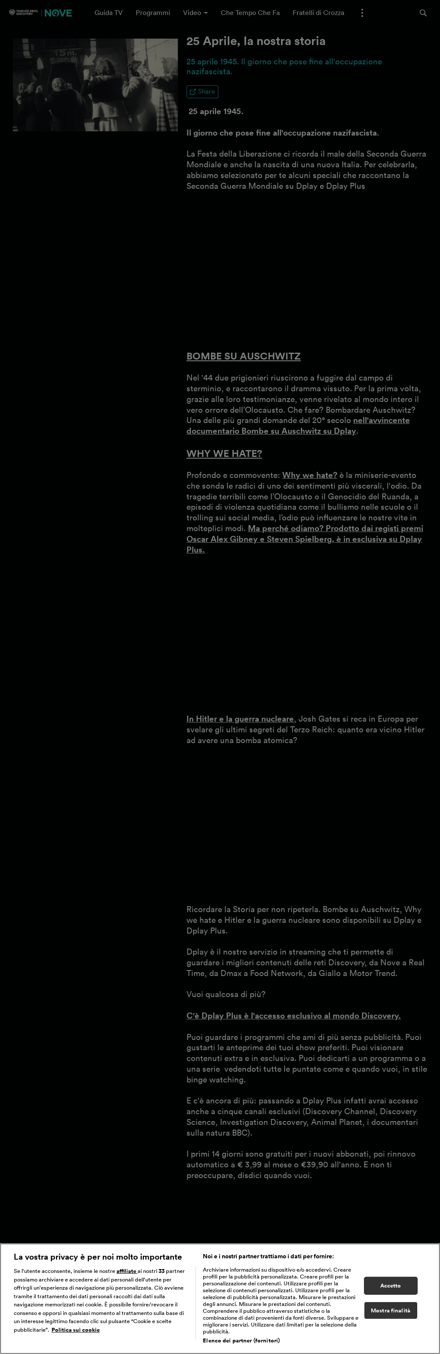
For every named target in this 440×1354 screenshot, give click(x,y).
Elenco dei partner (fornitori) (241, 1340)
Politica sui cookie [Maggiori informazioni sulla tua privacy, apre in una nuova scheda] (76, 1330)
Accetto (390, 1285)
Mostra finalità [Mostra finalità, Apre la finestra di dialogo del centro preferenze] (390, 1310)
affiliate (127, 1271)
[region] (220, 1298)
